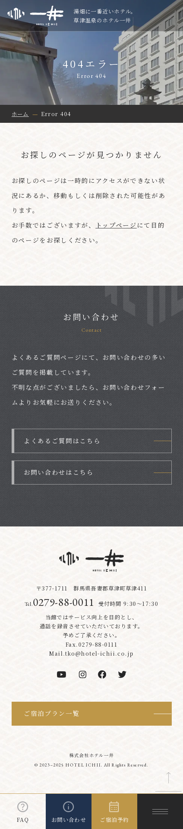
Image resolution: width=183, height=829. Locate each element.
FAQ (23, 819)
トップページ (116, 225)
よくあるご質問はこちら (62, 440)
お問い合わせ (68, 819)
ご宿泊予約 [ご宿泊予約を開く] (114, 819)
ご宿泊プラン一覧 (52, 713)
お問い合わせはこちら (59, 472)
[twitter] (122, 674)
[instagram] (82, 674)
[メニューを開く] (160, 811)
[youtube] (62, 674)
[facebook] (102, 674)
